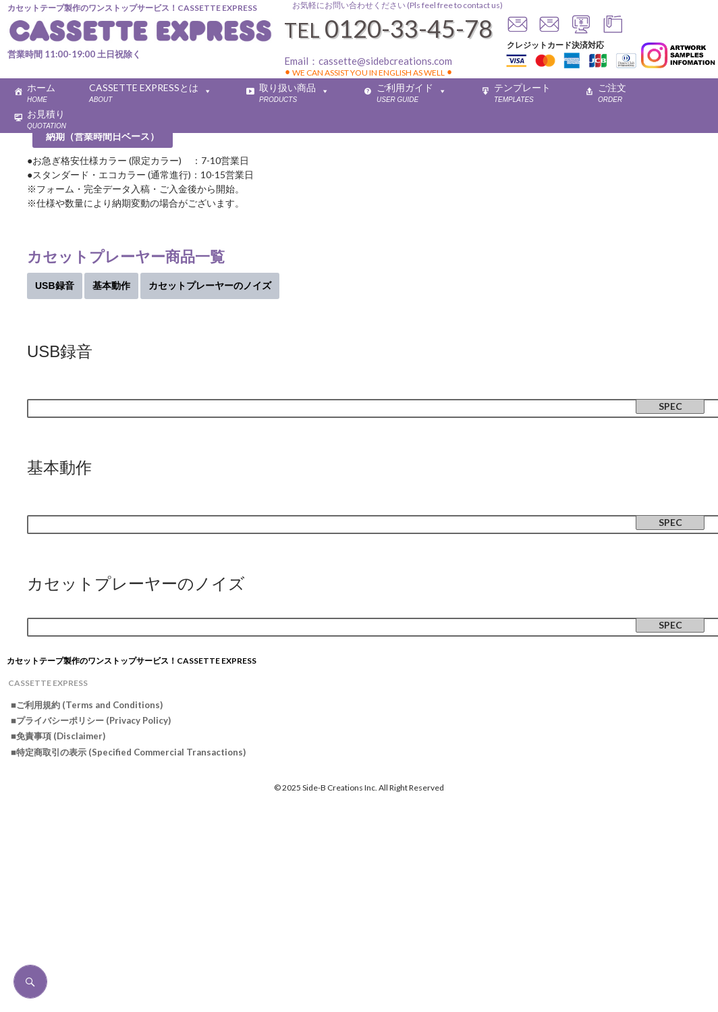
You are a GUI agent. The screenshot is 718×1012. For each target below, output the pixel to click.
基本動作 (111, 285)
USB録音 (54, 285)
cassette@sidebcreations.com (385, 61)
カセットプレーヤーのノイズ (209, 285)
